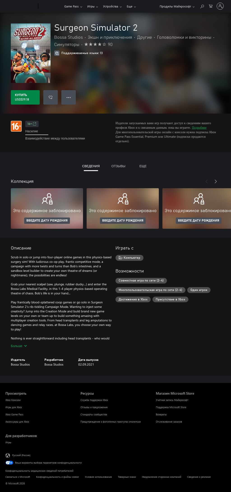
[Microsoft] (20, 6)
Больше (19, 346)
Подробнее (199, 127)
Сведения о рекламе (199, 476)
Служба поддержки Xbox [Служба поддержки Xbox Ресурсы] (94, 399)
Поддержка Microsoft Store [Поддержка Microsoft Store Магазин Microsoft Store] (171, 407)
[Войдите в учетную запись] (220, 6)
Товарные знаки (127, 476)
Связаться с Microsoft (17, 476)
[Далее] (215, 181)
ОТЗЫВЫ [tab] (118, 166)
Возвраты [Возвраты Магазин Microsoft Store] (161, 414)
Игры (91, 6)
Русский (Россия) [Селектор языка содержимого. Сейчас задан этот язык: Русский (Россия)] (21, 455)
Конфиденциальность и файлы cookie (57, 476)
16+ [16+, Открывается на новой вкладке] (32, 124)
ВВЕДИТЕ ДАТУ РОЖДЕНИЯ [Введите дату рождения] (47, 220)
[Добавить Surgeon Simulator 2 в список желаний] (50, 97)
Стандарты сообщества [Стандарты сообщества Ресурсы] (94, 414)
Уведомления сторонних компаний (161, 476)
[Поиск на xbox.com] (202, 6)
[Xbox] (50, 6)
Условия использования (98, 476)
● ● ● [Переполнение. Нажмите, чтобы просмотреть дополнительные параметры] (69, 97)
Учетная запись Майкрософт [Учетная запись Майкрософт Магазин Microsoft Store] (172, 399)
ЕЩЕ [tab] (143, 166)
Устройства (110, 6)
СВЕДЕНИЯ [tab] (91, 166)
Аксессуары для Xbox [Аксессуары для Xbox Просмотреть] (17, 421)
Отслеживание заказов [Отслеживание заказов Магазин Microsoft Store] (169, 421)
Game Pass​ (71, 6)
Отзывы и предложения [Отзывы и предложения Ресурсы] (94, 407)
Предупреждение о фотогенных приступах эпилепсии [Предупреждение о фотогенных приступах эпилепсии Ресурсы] (111, 421)
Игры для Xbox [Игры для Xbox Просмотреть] (13, 407)
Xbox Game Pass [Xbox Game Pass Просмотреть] (14, 414)
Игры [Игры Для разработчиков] (8, 442)
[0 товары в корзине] (211, 5)
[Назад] (206, 181)
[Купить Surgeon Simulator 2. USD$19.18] (25, 97)
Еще (129, 6)
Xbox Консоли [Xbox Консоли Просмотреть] (13, 399)
